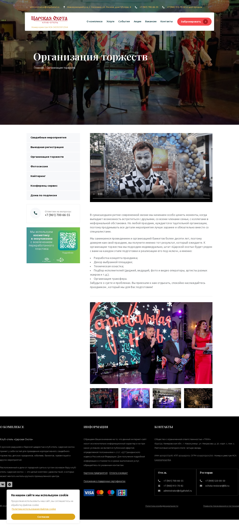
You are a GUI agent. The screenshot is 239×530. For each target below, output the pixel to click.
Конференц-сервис (44, 185)
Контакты (166, 21)
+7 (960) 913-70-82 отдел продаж (184, 7)
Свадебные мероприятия (48, 137)
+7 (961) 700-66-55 (149, 7)
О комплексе (95, 21)
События (124, 21)
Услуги (110, 21)
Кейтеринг (38, 176)
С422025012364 (163, 460)
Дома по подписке (44, 195)
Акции (137, 21)
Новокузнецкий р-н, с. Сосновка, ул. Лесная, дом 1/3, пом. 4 (99, 7)
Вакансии (151, 21)
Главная (39, 67)
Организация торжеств (47, 156)
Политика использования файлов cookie (34, 509)
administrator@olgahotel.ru (44, 7)
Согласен (43, 516)
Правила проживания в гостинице (221, 506)
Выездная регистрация (47, 147)
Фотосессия (39, 166)
